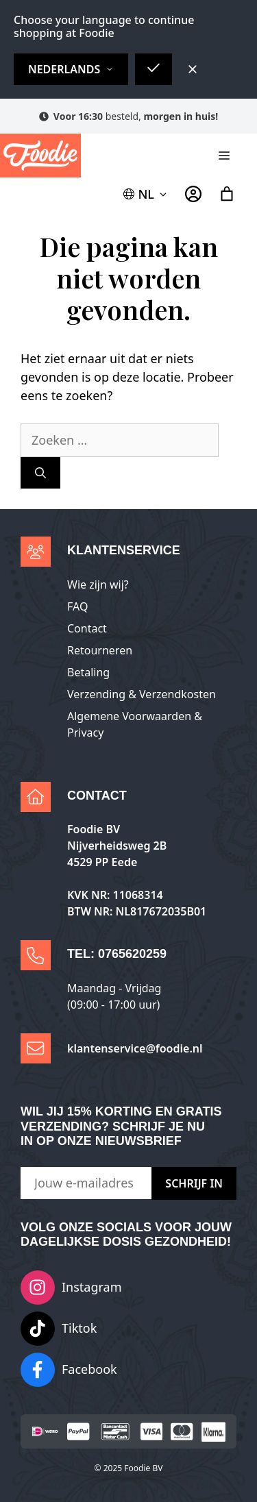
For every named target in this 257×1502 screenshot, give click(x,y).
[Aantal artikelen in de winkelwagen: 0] (226, 193)
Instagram (92, 1287)
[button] (146, 194)
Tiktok (79, 1328)
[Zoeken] (40, 473)
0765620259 (132, 954)
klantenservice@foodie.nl (135, 1048)
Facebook (89, 1369)
